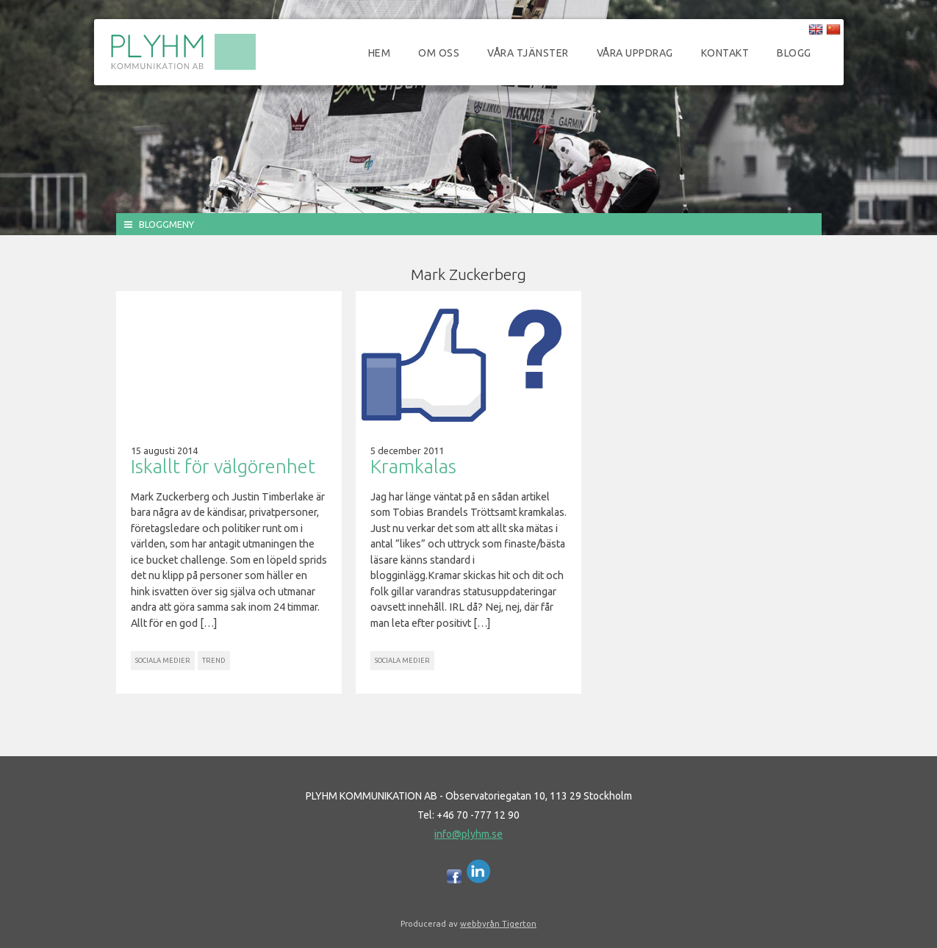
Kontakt (725, 53)
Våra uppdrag (635, 53)
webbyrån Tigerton (498, 923)
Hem (379, 53)
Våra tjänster (528, 53)
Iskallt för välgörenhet (223, 466)
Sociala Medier (162, 660)
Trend (214, 660)
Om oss (438, 53)
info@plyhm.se (468, 834)
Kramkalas (413, 466)
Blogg (794, 53)
